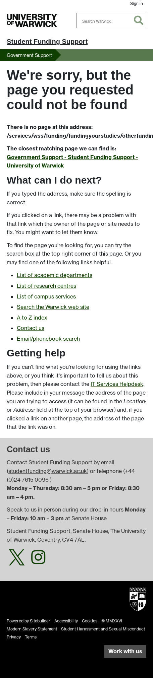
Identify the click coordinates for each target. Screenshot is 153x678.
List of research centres (46, 285)
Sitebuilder (40, 620)
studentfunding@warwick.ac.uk (47, 471)
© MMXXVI (111, 620)
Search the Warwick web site (53, 306)
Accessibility (66, 620)
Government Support (29, 55)
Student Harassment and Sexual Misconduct (103, 628)
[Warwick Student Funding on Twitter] (17, 561)
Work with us (125, 651)
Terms (31, 636)
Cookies (89, 620)
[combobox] (111, 20)
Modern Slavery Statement (32, 628)
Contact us (30, 328)
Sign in (136, 3)
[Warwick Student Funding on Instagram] (38, 561)
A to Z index (32, 317)
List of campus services (46, 296)
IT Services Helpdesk (117, 384)
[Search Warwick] (111, 20)
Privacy (14, 636)
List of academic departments (54, 275)
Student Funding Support (47, 41)
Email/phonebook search (48, 338)
